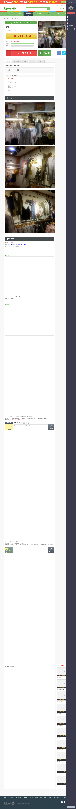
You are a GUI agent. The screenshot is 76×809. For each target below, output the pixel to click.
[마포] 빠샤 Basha (60, 773)
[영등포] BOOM (60, 761)
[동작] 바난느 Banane (61, 689)
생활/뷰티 (8, 18)
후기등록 (49, 424)
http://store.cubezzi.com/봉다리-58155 (18, 244)
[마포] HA (59, 737)
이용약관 (31, 797)
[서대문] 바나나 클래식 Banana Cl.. (63, 785)
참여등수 (40, 61)
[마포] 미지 (59, 713)
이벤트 (66, 5)
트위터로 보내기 (64, 51)
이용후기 (24, 61)
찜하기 (39, 50)
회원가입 (61, 5)
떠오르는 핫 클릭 (59, 664)
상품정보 (8, 61)
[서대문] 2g (59, 701)
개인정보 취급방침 (38, 797)
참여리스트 (7, 666)
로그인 (56, 5)
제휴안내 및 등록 (19, 797)
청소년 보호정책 (56, 797)
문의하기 (49, 547)
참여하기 (7, 50)
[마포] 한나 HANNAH (61, 749)
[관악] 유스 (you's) (60, 677)
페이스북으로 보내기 (59, 51)
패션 (12, 18)
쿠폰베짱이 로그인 (70, 12)
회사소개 (5, 797)
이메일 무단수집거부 (47, 797)
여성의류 (16, 18)
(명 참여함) (12, 666)
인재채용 (25, 797)
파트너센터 (12, 797)
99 (33, 43)
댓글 (32, 61)
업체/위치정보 (16, 61)
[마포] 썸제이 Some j (61, 725)
